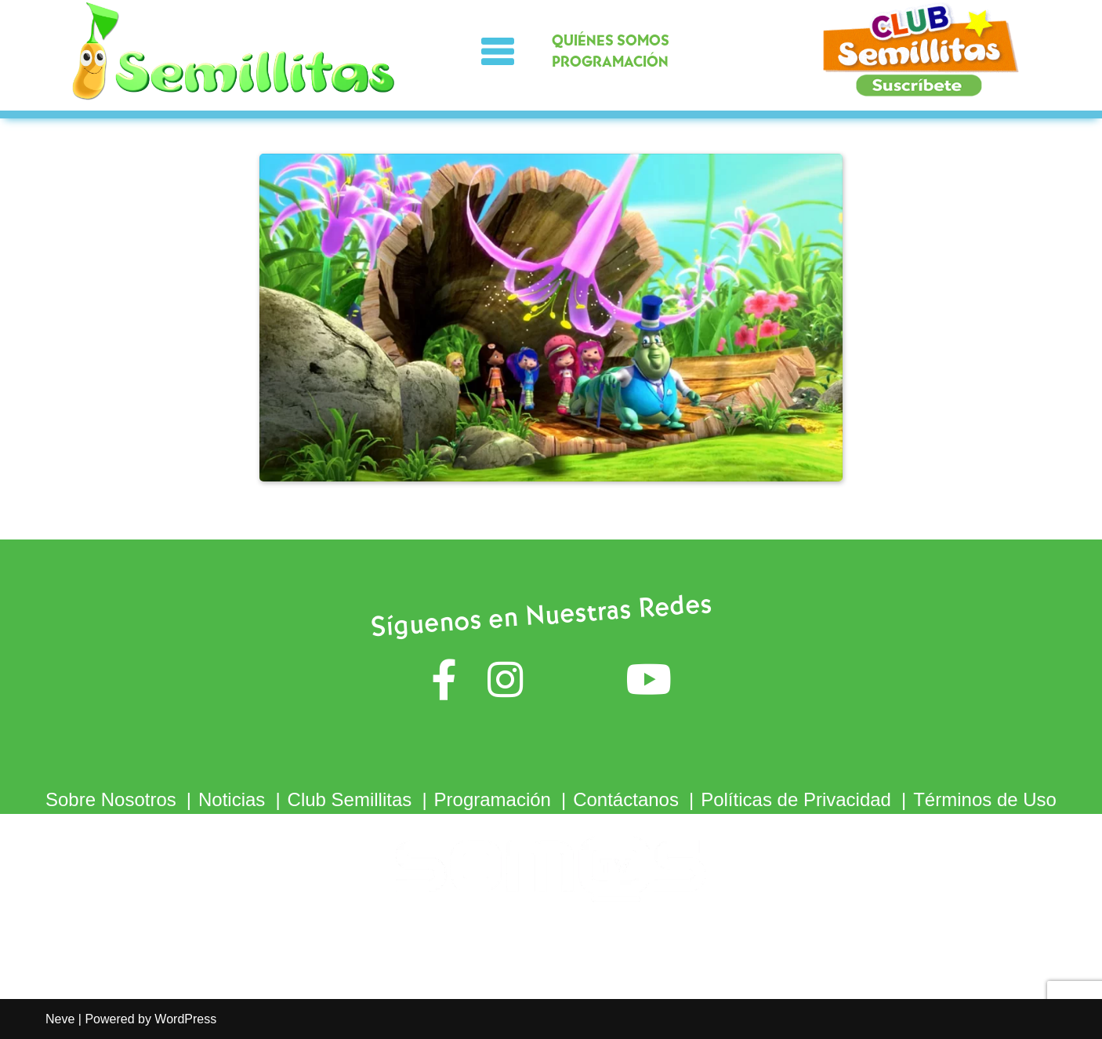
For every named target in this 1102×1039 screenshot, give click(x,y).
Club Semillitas (350, 799)
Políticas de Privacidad (796, 799)
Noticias (231, 799)
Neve (59, 1019)
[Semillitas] (235, 51)
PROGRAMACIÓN (610, 62)
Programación (492, 799)
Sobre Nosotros (110, 799)
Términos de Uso (985, 799)
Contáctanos (626, 799)
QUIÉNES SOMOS (610, 41)
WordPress (185, 1019)
